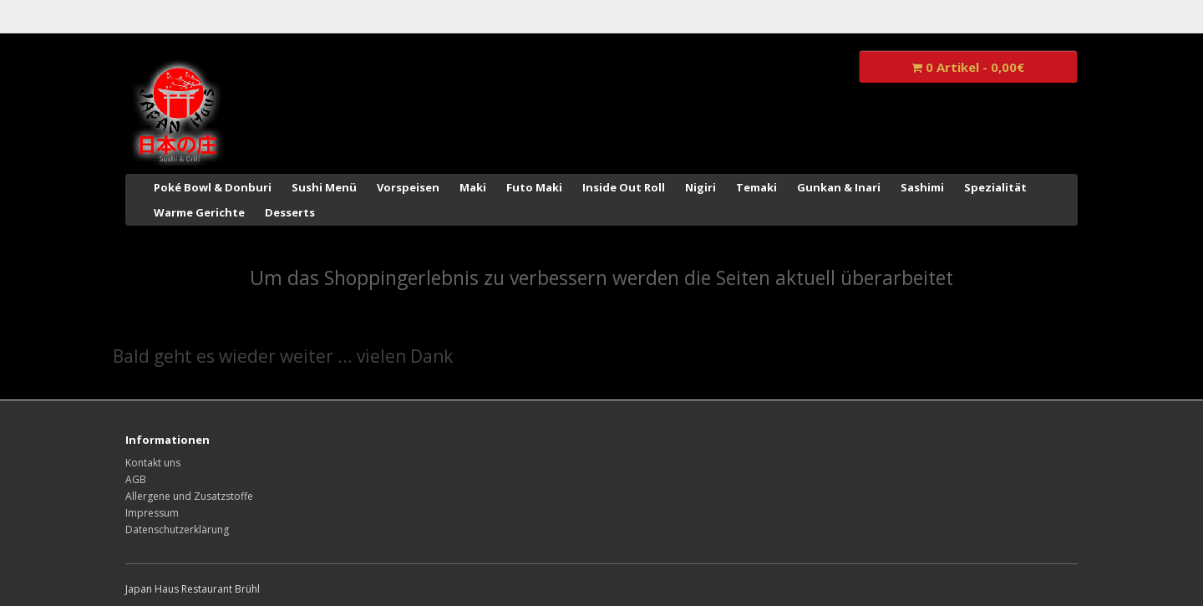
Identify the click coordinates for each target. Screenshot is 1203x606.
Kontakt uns (152, 463)
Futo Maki (534, 187)
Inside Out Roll (623, 187)
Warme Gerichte (199, 212)
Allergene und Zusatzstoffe (189, 496)
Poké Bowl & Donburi (213, 187)
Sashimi (922, 187)
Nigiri (700, 187)
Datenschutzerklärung (177, 529)
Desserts (290, 212)
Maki (472, 187)
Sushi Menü (324, 187)
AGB (135, 479)
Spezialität (995, 187)
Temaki (756, 187)
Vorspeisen (408, 187)
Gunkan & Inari (839, 187)
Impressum (152, 513)
